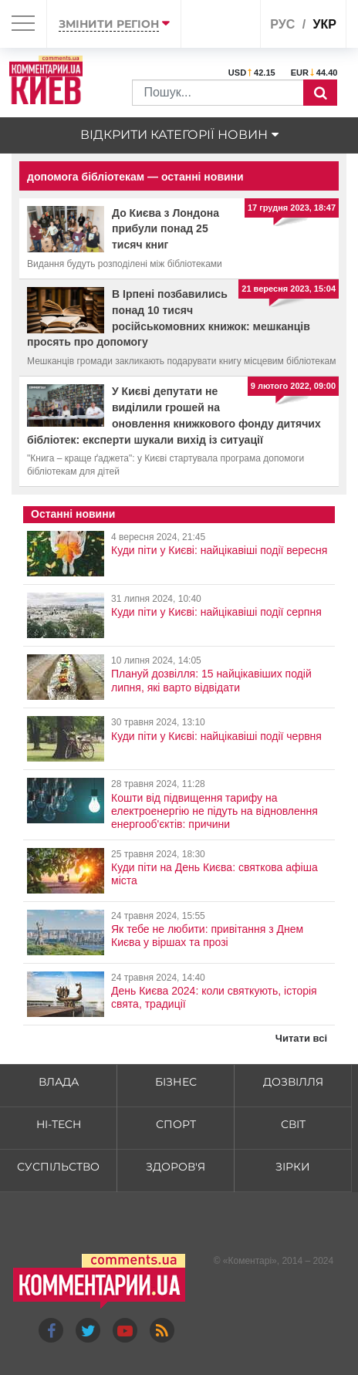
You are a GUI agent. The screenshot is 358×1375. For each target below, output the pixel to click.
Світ (293, 1124)
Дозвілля (293, 1082)
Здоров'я (175, 1167)
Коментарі (250, 1260)
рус (282, 24)
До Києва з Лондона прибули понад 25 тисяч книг (165, 229)
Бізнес (176, 1082)
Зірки (292, 1167)
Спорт (176, 1124)
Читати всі (301, 1038)
